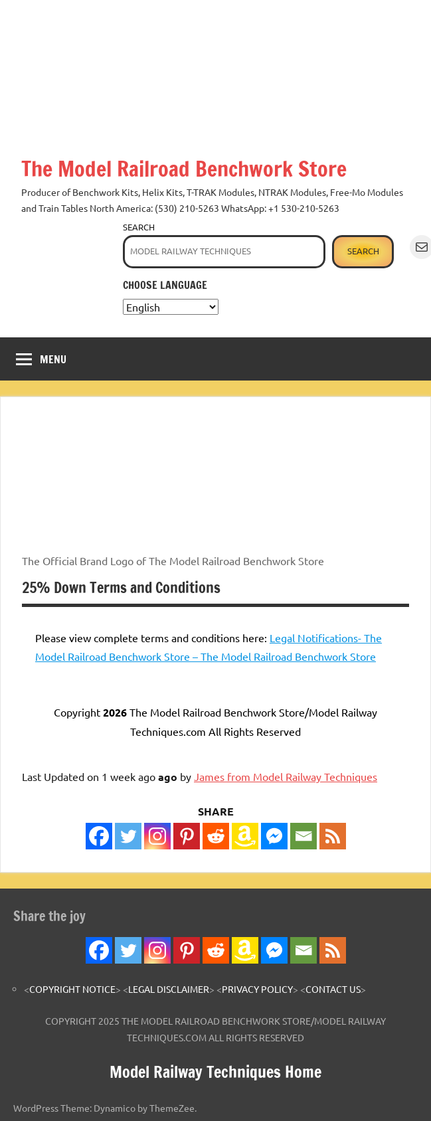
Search (139, 226)
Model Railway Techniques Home (215, 1072)
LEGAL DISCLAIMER (168, 989)
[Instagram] (157, 836)
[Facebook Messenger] (274, 836)
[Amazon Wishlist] (245, 836)
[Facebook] (99, 836)
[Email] (303, 836)
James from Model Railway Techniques (285, 776)
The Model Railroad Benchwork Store (184, 168)
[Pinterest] (186, 836)
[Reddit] (216, 836)
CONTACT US (333, 989)
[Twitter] (128, 836)
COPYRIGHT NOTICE (72, 989)
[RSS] (332, 836)
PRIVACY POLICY (257, 989)
